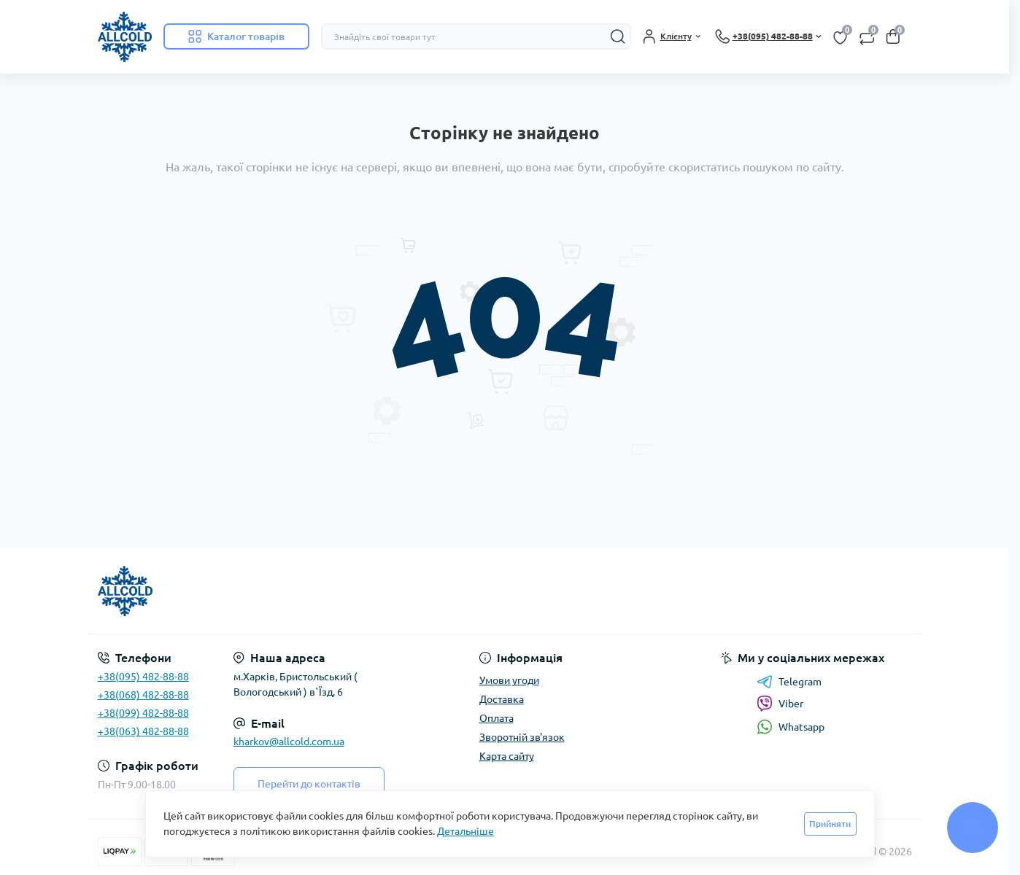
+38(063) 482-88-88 (143, 731)
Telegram (789, 681)
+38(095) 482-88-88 (143, 676)
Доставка (501, 699)
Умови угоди (509, 680)
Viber (780, 704)
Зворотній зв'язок (522, 737)
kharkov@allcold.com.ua (288, 741)
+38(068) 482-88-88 (143, 695)
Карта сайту (506, 756)
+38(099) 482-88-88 (143, 713)
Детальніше (465, 831)
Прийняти (830, 823)
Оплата (496, 718)
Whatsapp (790, 726)
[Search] (618, 36)
